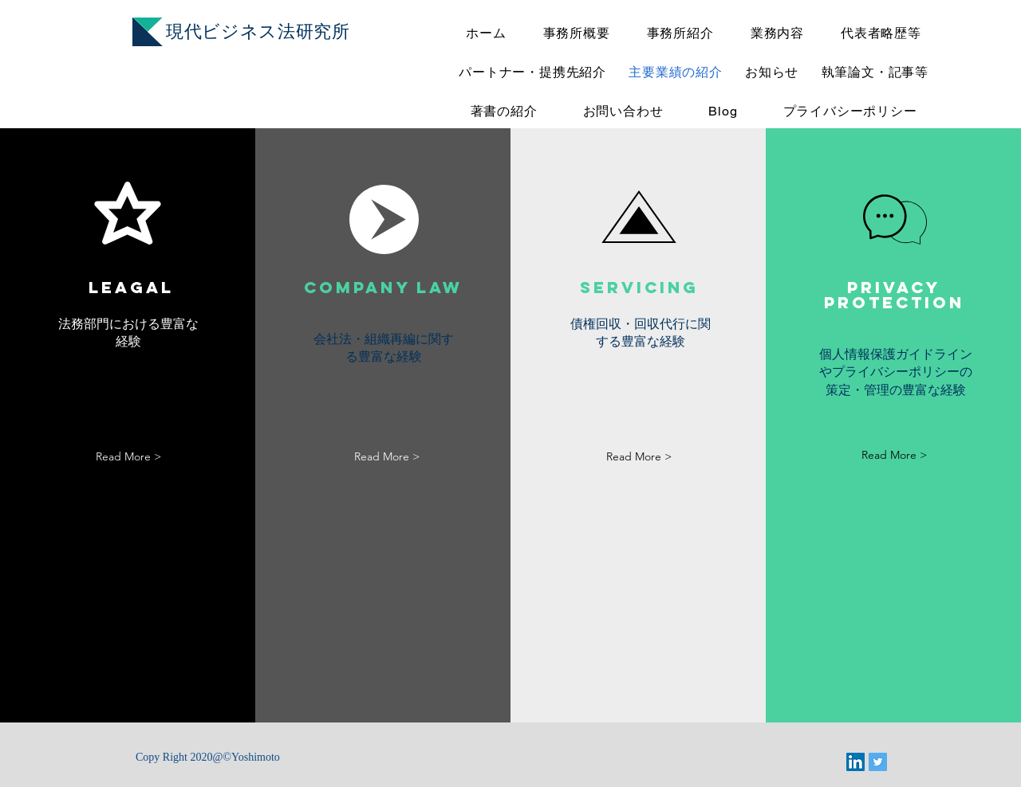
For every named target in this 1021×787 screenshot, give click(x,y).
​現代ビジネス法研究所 (258, 31)
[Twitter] (878, 762)
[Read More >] (128, 457)
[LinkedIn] (855, 762)
